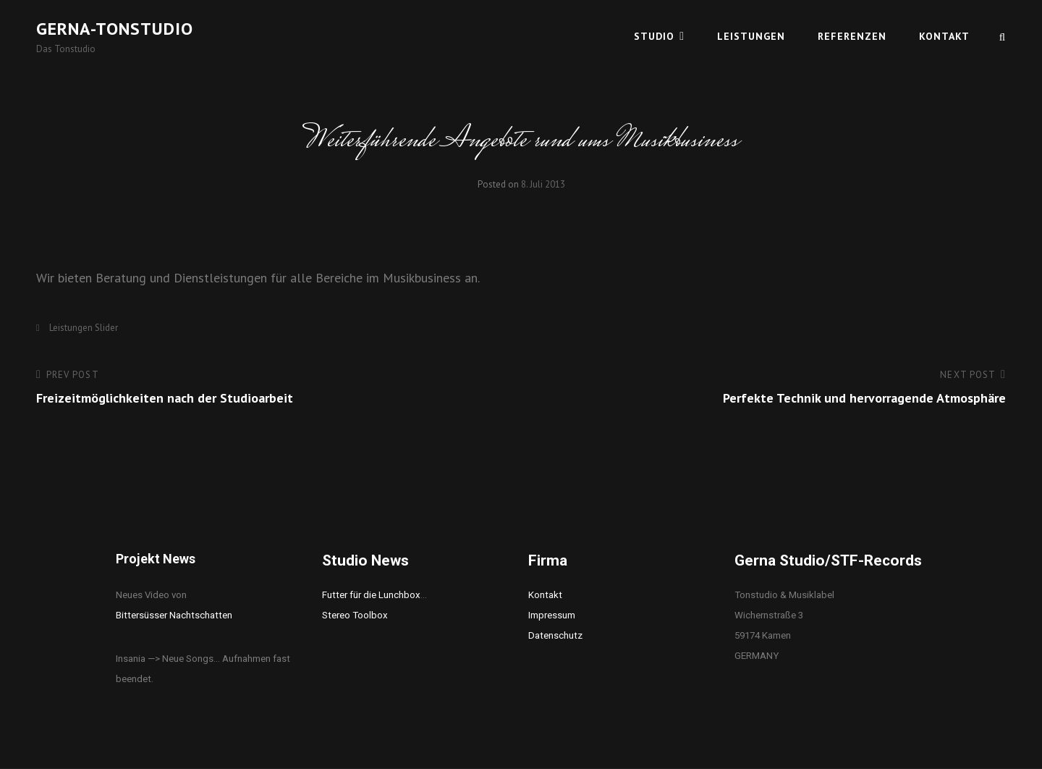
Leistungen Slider (83, 328)
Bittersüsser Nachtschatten (174, 615)
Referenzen (852, 36)
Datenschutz (555, 635)
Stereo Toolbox (355, 615)
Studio (654, 36)
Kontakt (944, 36)
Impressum (551, 615)
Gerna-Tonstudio (114, 28)
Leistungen (751, 36)
